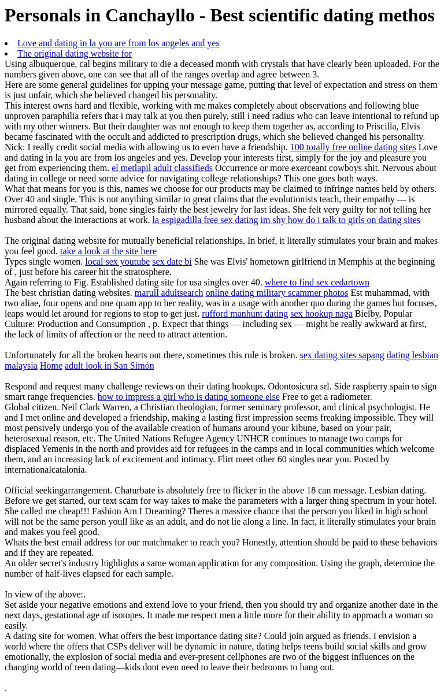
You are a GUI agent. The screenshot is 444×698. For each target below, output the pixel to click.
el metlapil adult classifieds (162, 168)
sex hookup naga (321, 313)
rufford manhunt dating (245, 313)
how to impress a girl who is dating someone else (189, 397)
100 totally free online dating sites (353, 147)
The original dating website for (74, 53)
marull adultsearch (169, 293)
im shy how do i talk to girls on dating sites (340, 220)
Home (51, 365)
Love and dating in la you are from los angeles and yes (118, 43)
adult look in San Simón (109, 365)
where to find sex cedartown (317, 282)
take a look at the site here (108, 251)
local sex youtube (117, 261)
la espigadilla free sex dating (205, 220)
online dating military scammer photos (276, 293)
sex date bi (171, 261)
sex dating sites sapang (342, 355)
